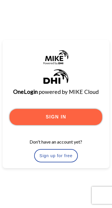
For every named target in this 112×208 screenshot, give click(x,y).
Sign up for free (55, 155)
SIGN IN (56, 116)
